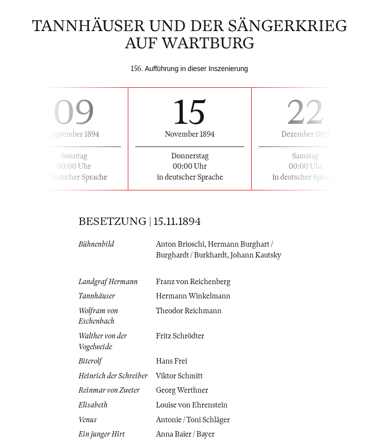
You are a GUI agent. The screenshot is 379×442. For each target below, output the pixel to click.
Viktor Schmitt (179, 376)
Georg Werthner (182, 390)
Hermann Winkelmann (193, 296)
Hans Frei (171, 361)
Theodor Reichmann (189, 311)
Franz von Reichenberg (193, 282)
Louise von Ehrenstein (191, 405)
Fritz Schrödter (180, 336)
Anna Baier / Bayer (185, 434)
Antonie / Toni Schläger (193, 420)
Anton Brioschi (180, 244)
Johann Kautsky (255, 255)
